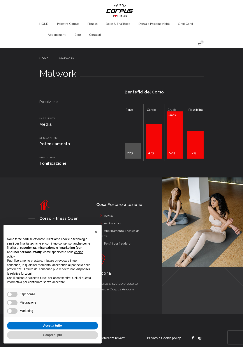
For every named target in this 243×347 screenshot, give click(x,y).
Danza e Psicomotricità (154, 23)
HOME (44, 23)
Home (43, 58)
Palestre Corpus (68, 23)
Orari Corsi (185, 23)
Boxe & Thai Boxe (118, 23)
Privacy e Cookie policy (164, 338)
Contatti (95, 34)
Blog (78, 34)
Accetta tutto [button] (52, 325)
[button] (95, 231)
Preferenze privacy (112, 338)
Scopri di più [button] (52, 335)
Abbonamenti (57, 34)
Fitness (93, 23)
